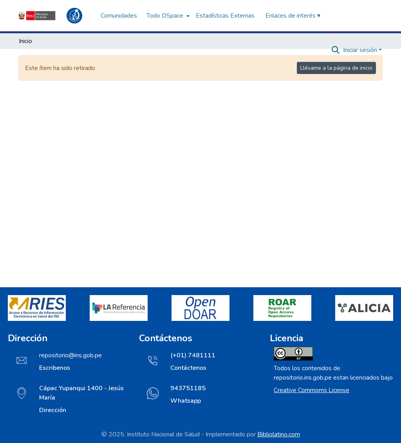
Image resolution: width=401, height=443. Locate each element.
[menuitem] (167, 15)
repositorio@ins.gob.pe (70, 355)
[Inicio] (55, 15)
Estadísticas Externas (225, 15)
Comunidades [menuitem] (119, 15)
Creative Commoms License (311, 390)
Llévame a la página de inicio (336, 68)
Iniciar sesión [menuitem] (360, 50)
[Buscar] (336, 50)
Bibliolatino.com (278, 434)
